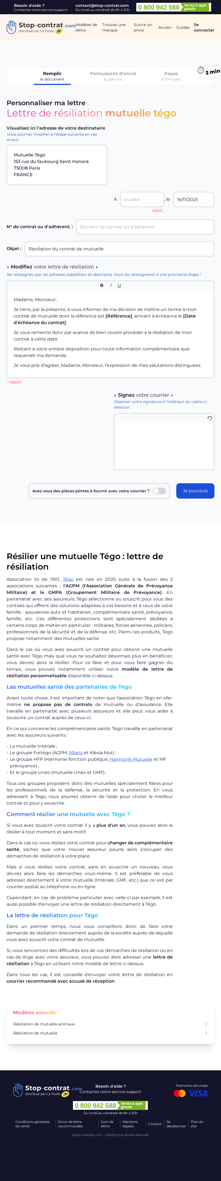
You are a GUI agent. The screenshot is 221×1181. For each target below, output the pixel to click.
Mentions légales (130, 1124)
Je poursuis (195, 490)
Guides (182, 27)
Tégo (68, 579)
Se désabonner (176, 1124)
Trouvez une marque (114, 27)
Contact (155, 1124)
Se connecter (204, 27)
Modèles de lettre (86, 27)
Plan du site (197, 1124)
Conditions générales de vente (32, 1124)
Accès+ (165, 27)
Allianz (76, 752)
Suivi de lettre (107, 1124)
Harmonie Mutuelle (131, 759)
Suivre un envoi (143, 27)
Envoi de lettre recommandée (70, 1124)
